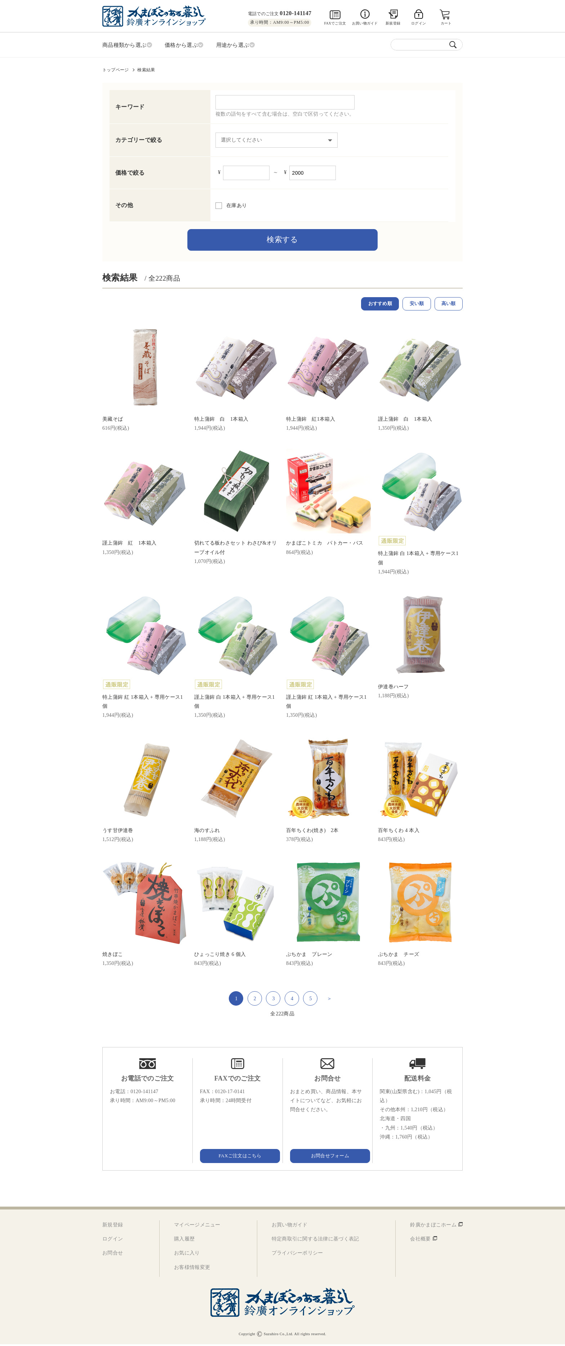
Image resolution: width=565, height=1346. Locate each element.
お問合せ (112, 1254)
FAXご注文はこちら (237, 1157)
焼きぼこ (112, 956)
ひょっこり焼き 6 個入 (220, 956)
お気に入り (187, 1254)
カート (446, 23)
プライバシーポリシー (297, 1254)
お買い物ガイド (365, 23)
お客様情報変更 (192, 1268)
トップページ (115, 68)
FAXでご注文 (335, 23)
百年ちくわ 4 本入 (398, 832)
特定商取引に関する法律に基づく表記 (315, 1240)
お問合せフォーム (327, 1157)
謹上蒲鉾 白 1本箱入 (405, 421)
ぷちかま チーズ (398, 956)
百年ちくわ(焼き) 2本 (312, 832)
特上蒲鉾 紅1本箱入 (310, 421)
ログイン (112, 1240)
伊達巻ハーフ (393, 688)
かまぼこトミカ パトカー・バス (324, 544)
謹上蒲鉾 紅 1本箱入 (129, 544)
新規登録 (393, 23)
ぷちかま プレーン (309, 956)
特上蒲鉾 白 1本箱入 (221, 421)
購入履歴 (184, 1240)
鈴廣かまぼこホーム (433, 1226)
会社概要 (420, 1240)
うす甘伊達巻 (117, 832)
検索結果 (146, 68)
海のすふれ (207, 832)
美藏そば (112, 421)
